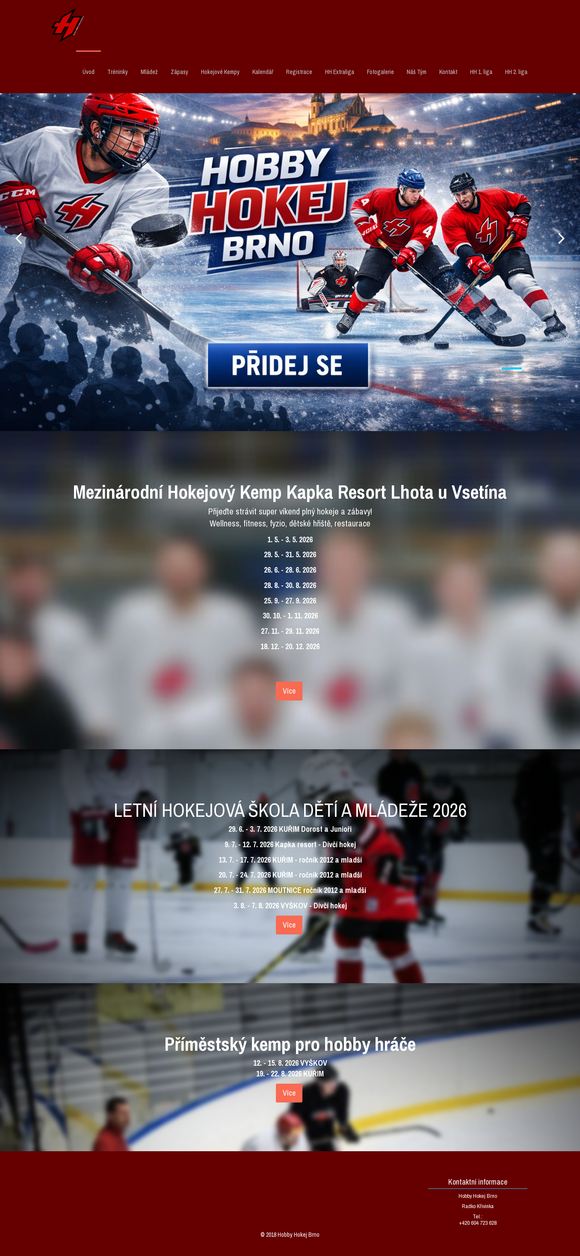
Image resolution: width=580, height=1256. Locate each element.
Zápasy (179, 72)
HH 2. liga (516, 72)
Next (561, 238)
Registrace (299, 72)
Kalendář (262, 72)
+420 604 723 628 (478, 1223)
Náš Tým (416, 72)
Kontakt (448, 72)
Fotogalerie (380, 72)
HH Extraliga (339, 72)
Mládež (149, 72)
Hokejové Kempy (220, 72)
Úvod (89, 72)
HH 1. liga (481, 72)
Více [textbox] (289, 691)
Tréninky (117, 72)
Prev (18, 238)
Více (289, 1093)
